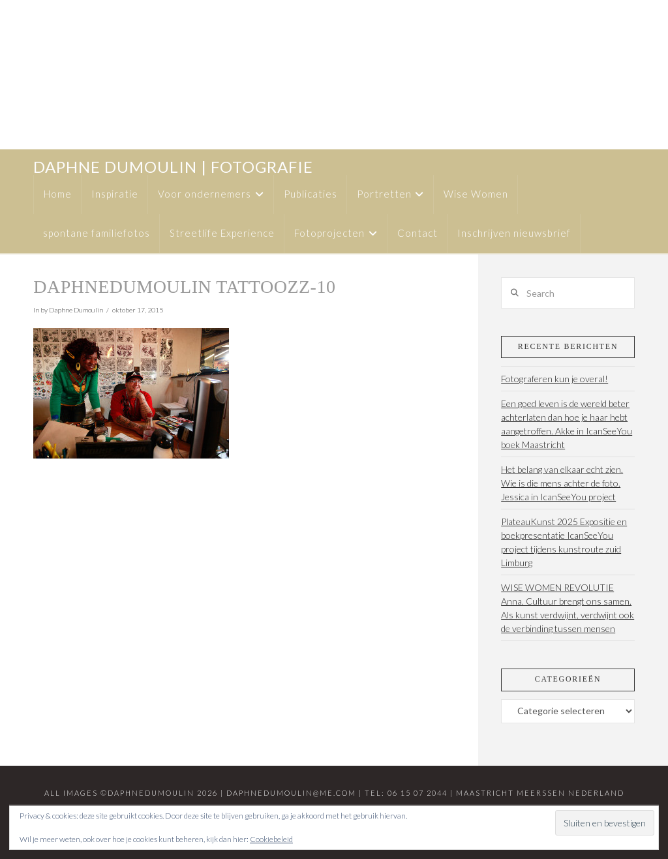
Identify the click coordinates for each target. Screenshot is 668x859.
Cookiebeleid (271, 839)
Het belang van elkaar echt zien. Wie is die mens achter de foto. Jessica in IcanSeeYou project (562, 483)
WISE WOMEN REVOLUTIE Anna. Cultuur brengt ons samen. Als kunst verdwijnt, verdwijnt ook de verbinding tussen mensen (567, 608)
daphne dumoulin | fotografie (173, 167)
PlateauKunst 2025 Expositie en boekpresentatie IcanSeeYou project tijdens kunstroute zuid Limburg (564, 542)
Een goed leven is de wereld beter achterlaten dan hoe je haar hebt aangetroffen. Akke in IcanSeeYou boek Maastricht (566, 424)
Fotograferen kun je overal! (554, 378)
